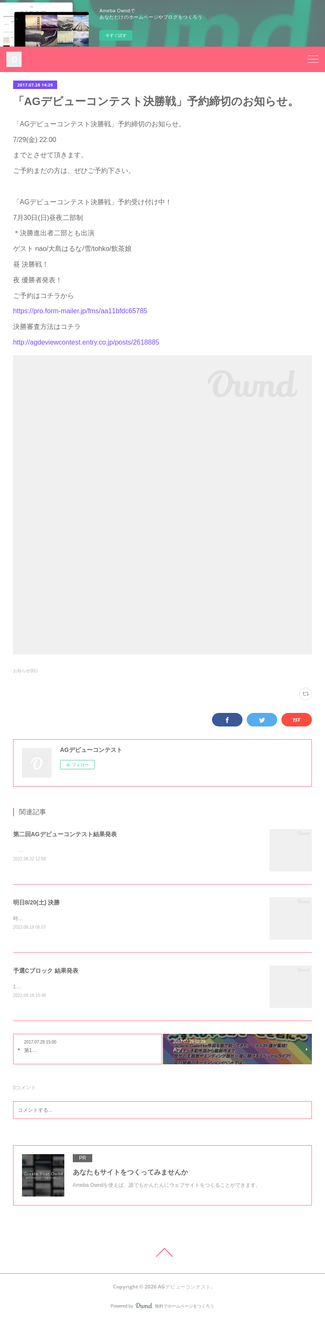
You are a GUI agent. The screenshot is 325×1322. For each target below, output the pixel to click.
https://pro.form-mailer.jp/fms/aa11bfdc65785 (80, 310)
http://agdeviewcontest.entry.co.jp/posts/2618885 (86, 342)
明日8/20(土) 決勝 (36, 903)
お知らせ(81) (25, 670)
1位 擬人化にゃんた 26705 (43, 988)
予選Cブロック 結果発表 (45, 972)
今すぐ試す (116, 35)
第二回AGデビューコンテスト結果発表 (65, 834)
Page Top (162, 1253)
